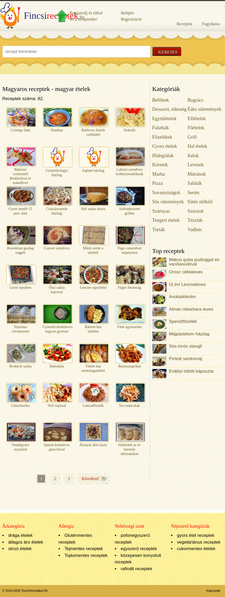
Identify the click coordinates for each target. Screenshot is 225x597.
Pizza (157, 183)
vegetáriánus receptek (199, 542)
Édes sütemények (204, 109)
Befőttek (160, 100)
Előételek (197, 118)
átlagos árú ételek (25, 542)
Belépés (127, 13)
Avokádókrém (182, 296)
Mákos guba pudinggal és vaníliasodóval (194, 262)
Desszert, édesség (169, 109)
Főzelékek (162, 137)
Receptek (184, 24)
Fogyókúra (211, 24)
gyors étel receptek (196, 535)
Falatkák (160, 127)
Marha (158, 174)
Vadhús (195, 229)
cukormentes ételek (196, 548)
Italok (193, 155)
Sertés (193, 192)
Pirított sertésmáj (185, 358)
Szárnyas (161, 211)
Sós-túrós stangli (185, 346)
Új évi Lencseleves (187, 284)
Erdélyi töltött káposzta (191, 371)
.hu (42, 16)
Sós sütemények (168, 201)
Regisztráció (131, 19)
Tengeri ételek (166, 220)
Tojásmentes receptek (86, 555)
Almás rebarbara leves (191, 309)
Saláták (195, 183)
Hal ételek (197, 146)
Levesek (196, 164)
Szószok (196, 211)
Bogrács (195, 100)
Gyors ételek (164, 146)
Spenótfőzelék (183, 321)
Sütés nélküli (200, 201)
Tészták (195, 220)
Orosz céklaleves (186, 271)
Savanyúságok (166, 192)
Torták (158, 229)
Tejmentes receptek (84, 548)
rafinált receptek (136, 568)
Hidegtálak (163, 155)
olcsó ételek (20, 548)
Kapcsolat (213, 591)
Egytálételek (164, 118)
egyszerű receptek (139, 548)
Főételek (196, 127)
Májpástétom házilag (189, 333)
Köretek (160, 164)
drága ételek (20, 535)
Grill (192, 137)
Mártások (197, 174)
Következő (90, 478)
